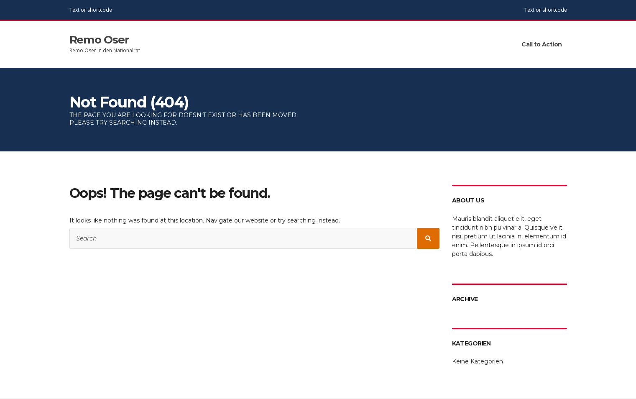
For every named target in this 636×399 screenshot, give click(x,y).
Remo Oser (99, 39)
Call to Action (541, 44)
